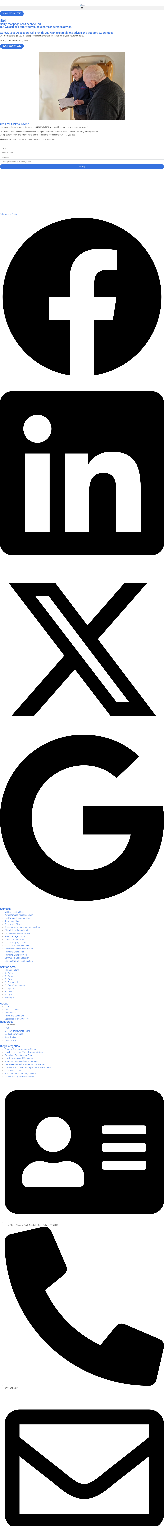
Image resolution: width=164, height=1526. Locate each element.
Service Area (7, 967)
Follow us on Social (8, 214)
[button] (82, 8)
